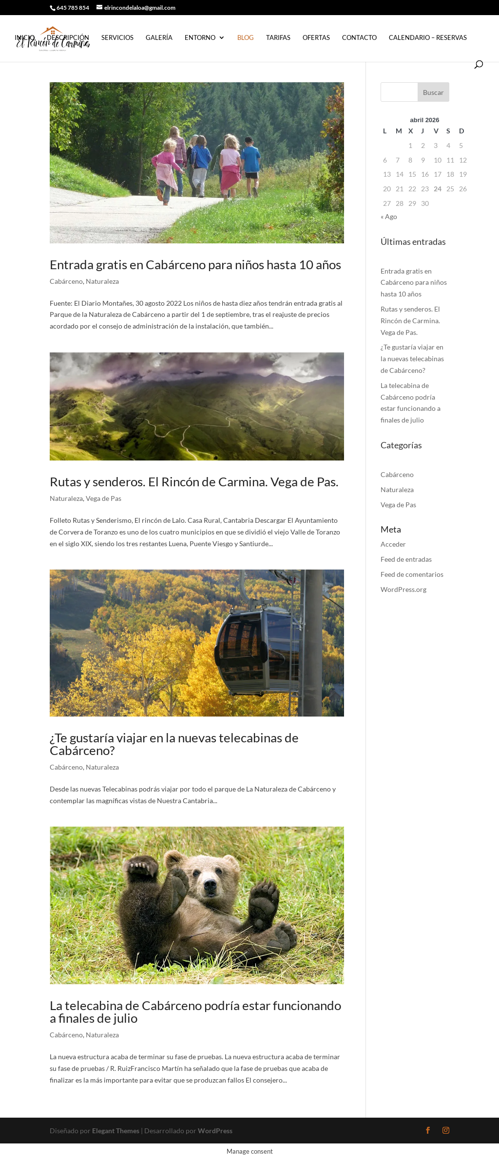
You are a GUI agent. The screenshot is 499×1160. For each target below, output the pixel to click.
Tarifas (278, 37)
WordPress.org (403, 589)
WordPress (215, 1130)
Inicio (25, 37)
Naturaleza (102, 281)
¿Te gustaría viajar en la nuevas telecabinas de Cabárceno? (174, 744)
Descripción (68, 37)
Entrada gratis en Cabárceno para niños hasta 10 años (195, 264)
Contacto (359, 37)
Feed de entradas (406, 559)
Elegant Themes (115, 1130)
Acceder (393, 544)
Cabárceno (66, 281)
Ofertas (316, 37)
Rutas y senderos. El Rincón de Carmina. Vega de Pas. (194, 481)
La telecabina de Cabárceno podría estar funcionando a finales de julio (195, 1011)
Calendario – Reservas (428, 37)
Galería (159, 37)
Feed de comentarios (412, 574)
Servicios (117, 37)
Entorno (200, 37)
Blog (245, 37)
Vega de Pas (103, 498)
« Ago (389, 216)
